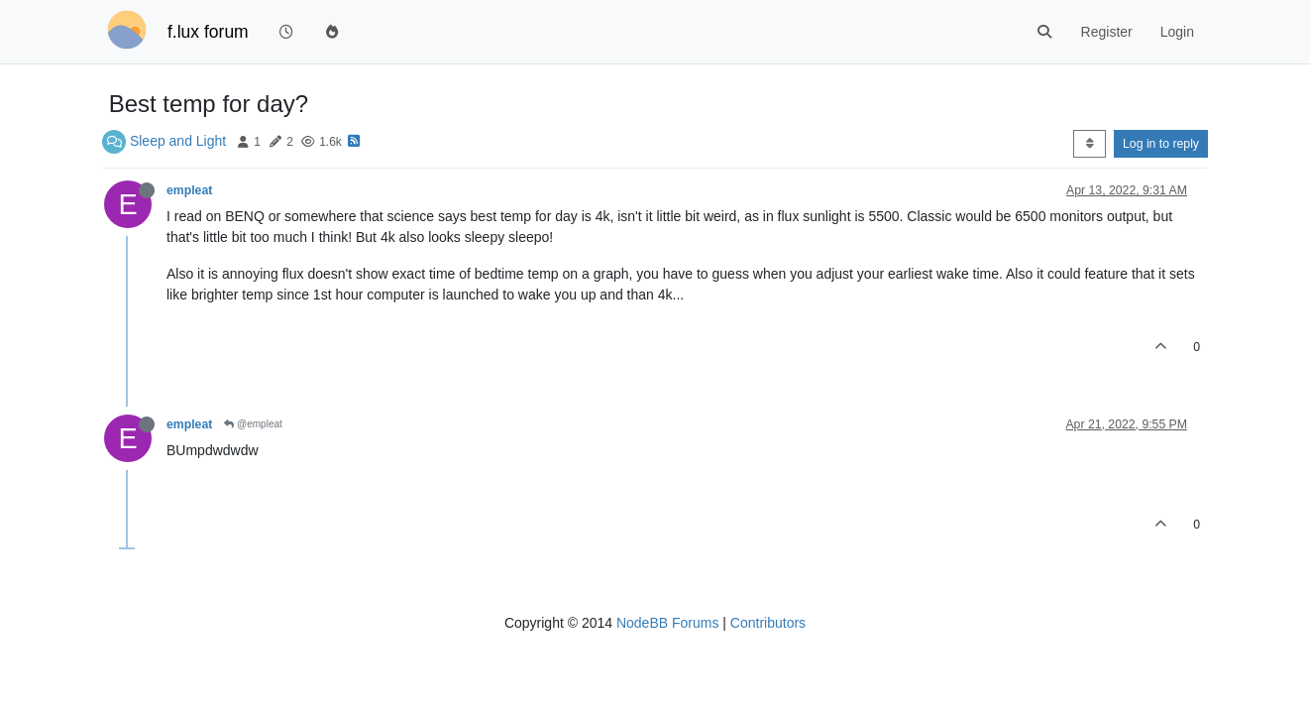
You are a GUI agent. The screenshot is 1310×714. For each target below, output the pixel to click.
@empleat (253, 423)
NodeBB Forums (667, 623)
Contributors (768, 623)
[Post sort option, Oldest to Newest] (1089, 144)
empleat (189, 190)
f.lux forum (208, 32)
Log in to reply (1161, 144)
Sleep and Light (178, 141)
